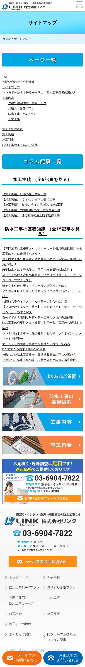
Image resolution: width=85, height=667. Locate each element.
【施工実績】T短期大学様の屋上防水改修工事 (32, 204)
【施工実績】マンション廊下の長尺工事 (28, 199)
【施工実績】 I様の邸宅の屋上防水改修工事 (31, 215)
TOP (5, 76)
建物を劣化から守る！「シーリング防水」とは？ (34, 285)
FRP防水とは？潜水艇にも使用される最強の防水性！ (37, 269)
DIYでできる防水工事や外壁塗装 (24, 349)
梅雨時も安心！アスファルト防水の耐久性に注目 (34, 301)
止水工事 (14, 119)
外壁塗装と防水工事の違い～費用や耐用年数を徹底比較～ (40, 360)
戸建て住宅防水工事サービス (27, 103)
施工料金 (8, 139)
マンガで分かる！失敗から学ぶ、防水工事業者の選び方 (39, 92)
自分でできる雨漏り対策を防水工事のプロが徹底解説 (37, 317)
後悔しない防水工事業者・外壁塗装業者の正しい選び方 (39, 354)
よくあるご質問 (20, 634)
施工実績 (8, 134)
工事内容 (8, 98)
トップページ (18, 577)
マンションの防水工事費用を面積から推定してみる (36, 344)
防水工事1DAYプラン (22, 114)
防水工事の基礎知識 (42, 231)
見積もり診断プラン (21, 108)
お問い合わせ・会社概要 (18, 82)
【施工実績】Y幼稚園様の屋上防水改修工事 (31, 210)
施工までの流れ (12, 129)
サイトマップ (11, 87)
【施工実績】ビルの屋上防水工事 (24, 194)
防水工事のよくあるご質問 (20, 145)
